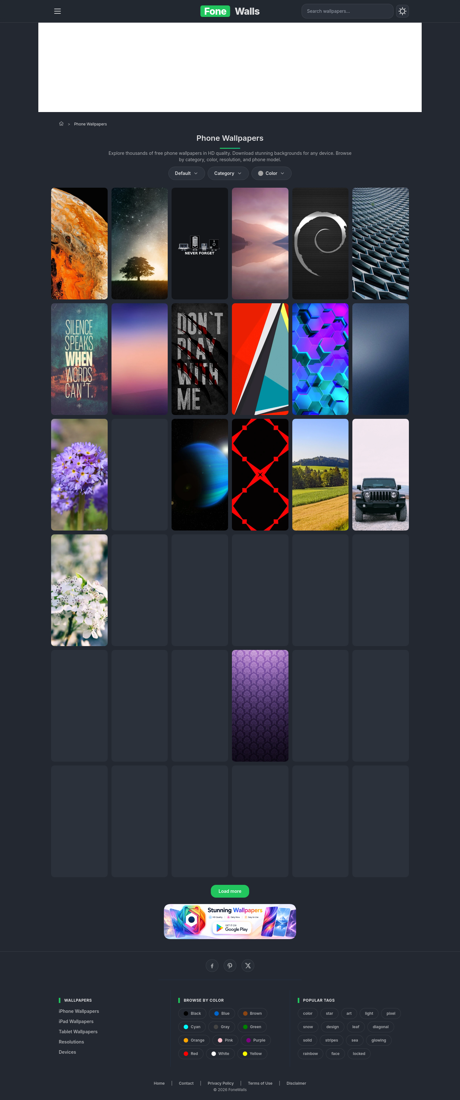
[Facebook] (212, 965)
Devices (67, 1052)
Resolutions (71, 1041)
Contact (186, 1083)
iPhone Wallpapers (79, 1011)
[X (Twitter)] (247, 965)
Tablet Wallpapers (78, 1031)
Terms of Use (260, 1083)
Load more (229, 891)
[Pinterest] (230, 965)
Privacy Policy (221, 1083)
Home (159, 1083)
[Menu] (57, 11)
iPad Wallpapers (76, 1021)
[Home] (61, 123)
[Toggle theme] (402, 11)
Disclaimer (296, 1083)
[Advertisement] (230, 67)
